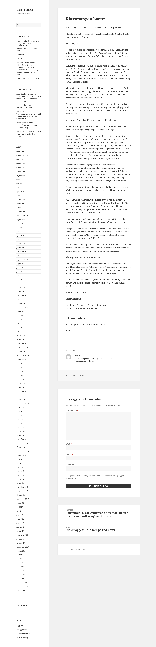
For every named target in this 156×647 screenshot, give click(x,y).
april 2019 (20, 423)
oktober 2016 (21, 543)
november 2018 (22, 443)
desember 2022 (22, 251)
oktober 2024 (21, 172)
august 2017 (21, 503)
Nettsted (70, 465)
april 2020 (20, 375)
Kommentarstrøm (23, 634)
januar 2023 (20, 247)
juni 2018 (19, 463)
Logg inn (19, 626)
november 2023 (22, 208)
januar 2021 (20, 339)
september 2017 (22, 499)
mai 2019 (19, 419)
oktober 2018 (21, 447)
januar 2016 (20, 579)
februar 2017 (21, 527)
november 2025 (22, 156)
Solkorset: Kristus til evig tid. (27, 107)
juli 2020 (19, 363)
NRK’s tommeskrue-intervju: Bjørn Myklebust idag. (27, 125)
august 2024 (21, 176)
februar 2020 (21, 383)
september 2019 (22, 403)
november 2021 (22, 299)
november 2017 (22, 491)
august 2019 (21, 407)
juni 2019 (19, 415)
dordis (82, 376)
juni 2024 (19, 184)
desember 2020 (22, 343)
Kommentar (72, 411)
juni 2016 (19, 559)
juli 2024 (19, 180)
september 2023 (22, 216)
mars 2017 (20, 523)
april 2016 (20, 567)
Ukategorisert (21, 610)
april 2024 (20, 192)
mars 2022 (20, 283)
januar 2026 (20, 152)
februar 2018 (21, 479)
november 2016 (22, 539)
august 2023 (21, 220)
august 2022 (21, 263)
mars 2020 (20, 379)
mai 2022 (19, 275)
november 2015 (22, 587)
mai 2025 (19, 160)
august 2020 (21, 359)
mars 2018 (20, 475)
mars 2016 (20, 571)
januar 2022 (20, 291)
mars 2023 (20, 239)
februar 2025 (21, 164)
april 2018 (20, 471)
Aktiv (68, 330)
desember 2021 (22, 295)
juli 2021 (19, 315)
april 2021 (20, 327)
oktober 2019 (21, 399)
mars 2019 (20, 427)
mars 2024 (20, 196)
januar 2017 (20, 531)
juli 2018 (19, 459)
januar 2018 (20, 483)
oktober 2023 (21, 212)
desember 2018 (22, 439)
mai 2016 (19, 563)
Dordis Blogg (24, 10)
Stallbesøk (20, 55)
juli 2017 (19, 507)
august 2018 (21, 455)
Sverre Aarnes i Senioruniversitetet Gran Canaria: (28, 133)
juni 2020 (19, 367)
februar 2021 (21, 335)
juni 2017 (19, 511)
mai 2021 (19, 323)
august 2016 (21, 551)
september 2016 (22, 547)
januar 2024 (20, 204)
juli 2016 (19, 555)
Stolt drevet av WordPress (76, 549)
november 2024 (22, 168)
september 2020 (22, 355)
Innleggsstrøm (22, 630)
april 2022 (20, 279)
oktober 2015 (21, 591)
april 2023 (20, 235)
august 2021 (21, 311)
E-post (69, 454)
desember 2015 (22, 583)
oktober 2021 (21, 303)
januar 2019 (20, 435)
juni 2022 (19, 271)
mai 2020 (19, 371)
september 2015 (22, 595)
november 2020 (22, 347)
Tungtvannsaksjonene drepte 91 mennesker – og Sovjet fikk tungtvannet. (28, 98)
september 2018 (22, 451)
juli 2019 (19, 411)
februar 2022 (21, 287)
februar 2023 (21, 243)
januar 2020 (20, 387)
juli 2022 (19, 267)
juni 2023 (19, 228)
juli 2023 (19, 224)
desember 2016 (22, 535)
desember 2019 (22, 391)
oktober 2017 (21, 495)
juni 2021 (19, 319)
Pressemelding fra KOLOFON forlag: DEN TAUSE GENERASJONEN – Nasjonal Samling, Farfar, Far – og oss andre (27, 46)
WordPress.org (22, 638)
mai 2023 (19, 232)
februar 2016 (21, 575)
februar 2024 (21, 200)
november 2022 (22, 255)
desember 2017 (22, 487)
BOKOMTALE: (21, 59)
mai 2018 (19, 467)
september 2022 (22, 259)
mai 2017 (19, 515)
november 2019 (22, 395)
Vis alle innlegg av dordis (84, 361)
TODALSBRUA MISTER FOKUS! (28, 79)
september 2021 (22, 307)
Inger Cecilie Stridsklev (25, 94)
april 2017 (20, 519)
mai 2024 (19, 188)
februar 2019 (21, 431)
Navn (69, 444)
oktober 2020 (21, 351)
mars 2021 (20, 331)
